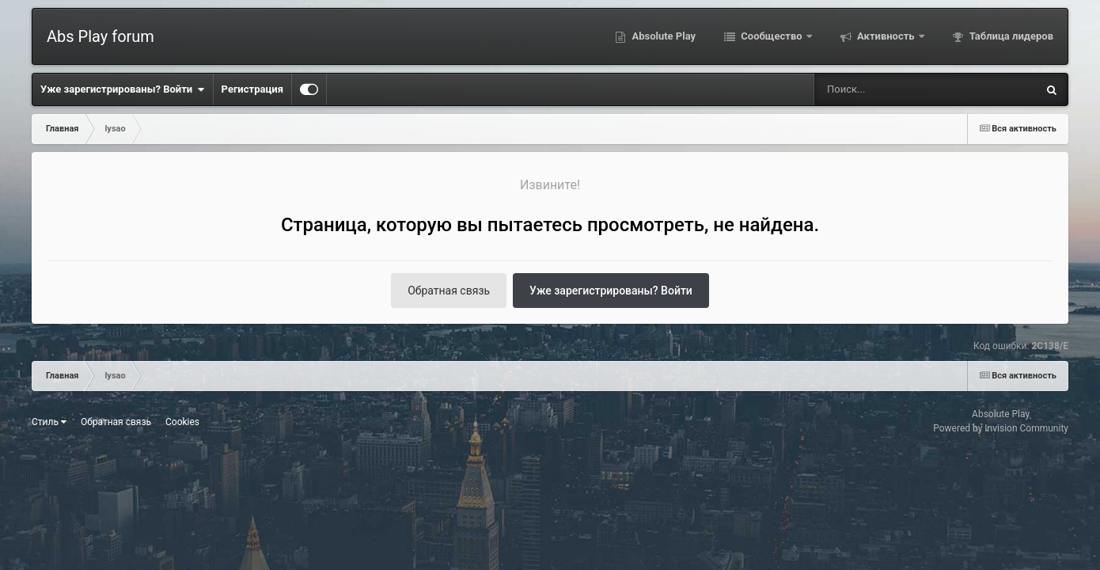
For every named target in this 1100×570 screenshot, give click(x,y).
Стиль (49, 422)
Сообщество (771, 36)
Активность (886, 36)
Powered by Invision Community (1000, 428)
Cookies (182, 422)
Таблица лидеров (1010, 36)
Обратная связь (449, 290)
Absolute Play (662, 36)
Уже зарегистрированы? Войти (122, 89)
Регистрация (252, 89)
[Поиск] (891, 89)
